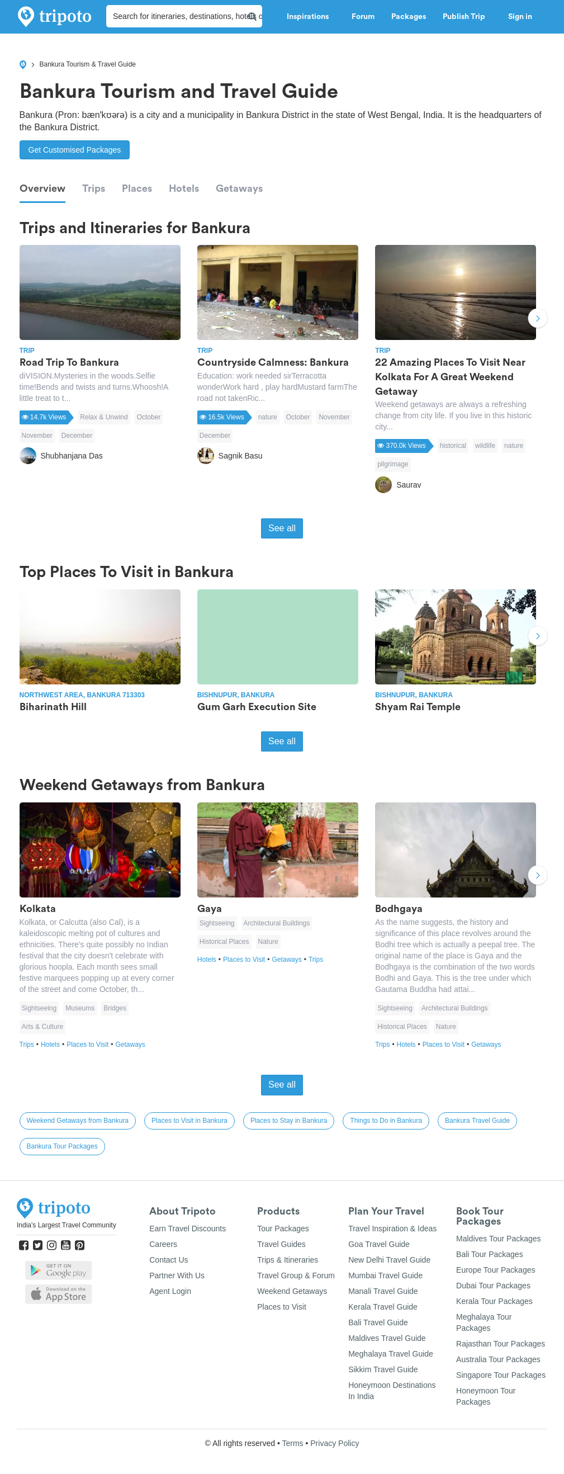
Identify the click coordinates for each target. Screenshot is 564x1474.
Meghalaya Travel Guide (390, 1353)
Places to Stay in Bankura (288, 1121)
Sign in (520, 17)
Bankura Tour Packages (62, 1146)
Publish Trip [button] (467, 17)
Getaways (239, 188)
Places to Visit (91, 1044)
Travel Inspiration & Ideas (392, 1228)
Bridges (114, 1008)
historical (453, 446)
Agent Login (170, 1291)
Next (537, 319)
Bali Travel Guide (378, 1322)
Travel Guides (281, 1244)
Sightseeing (39, 1008)
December (76, 436)
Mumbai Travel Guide (385, 1275)
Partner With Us (177, 1275)
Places (137, 188)
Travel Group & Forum (296, 1275)
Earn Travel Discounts (187, 1228)
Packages (408, 17)
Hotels (184, 188)
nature (267, 417)
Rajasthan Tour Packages (500, 1343)
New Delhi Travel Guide (389, 1259)
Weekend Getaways (292, 1291)
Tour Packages (283, 1228)
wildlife (485, 446)
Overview (42, 188)
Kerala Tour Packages (494, 1301)
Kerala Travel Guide (383, 1306)
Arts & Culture (43, 1027)
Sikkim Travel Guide (383, 1369)
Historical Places (224, 942)
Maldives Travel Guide (387, 1338)
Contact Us (168, 1259)
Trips (93, 188)
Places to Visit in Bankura (189, 1121)
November (37, 436)
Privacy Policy (334, 1443)
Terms (292, 1443)
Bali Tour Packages (489, 1254)
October (149, 417)
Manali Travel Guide (383, 1291)
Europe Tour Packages (495, 1269)
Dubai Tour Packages (493, 1285)
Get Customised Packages (75, 149)
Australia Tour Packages (498, 1359)
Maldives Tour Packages (498, 1238)
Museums (79, 1008)
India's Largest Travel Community (66, 1225)
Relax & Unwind (103, 417)
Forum (363, 17)
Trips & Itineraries (287, 1259)
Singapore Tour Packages (501, 1375)
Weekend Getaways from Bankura (78, 1121)
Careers (163, 1244)
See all (282, 528)
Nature (268, 942)
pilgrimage (392, 464)
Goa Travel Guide (379, 1244)
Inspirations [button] (311, 17)
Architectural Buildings (277, 923)
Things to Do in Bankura (386, 1121)
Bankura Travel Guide (477, 1121)
